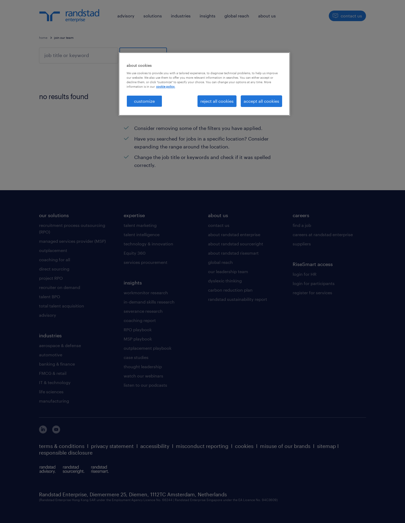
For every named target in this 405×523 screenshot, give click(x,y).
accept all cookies (261, 101)
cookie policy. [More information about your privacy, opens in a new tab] (165, 86)
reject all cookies (217, 101)
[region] (204, 84)
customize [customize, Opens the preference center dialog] (144, 101)
